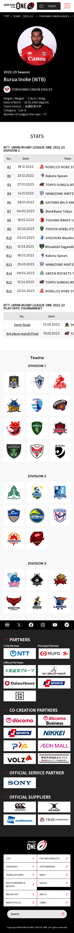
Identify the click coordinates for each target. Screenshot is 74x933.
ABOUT (43, 894)
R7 (9, 211)
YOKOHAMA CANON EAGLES (54, 16)
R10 (9, 237)
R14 (9, 273)
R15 (9, 282)
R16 (9, 291)
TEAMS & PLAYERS (14, 874)
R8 (9, 220)
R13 (9, 264)
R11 (9, 246)
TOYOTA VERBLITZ (59, 228)
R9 (9, 229)
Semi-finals (22, 324)
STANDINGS (12, 866)
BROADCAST (12, 894)
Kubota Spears (56, 175)
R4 (9, 193)
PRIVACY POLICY (13, 902)
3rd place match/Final (22, 333)
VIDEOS (43, 882)
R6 (9, 202)
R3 (9, 184)
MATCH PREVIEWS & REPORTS (15, 884)
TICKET (47, 6)
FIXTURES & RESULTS (49, 858)
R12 (9, 255)
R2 (9, 175)
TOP (6, 16)
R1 (9, 166)
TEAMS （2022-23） (24, 16)
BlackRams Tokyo (58, 211)
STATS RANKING (47, 866)
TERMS (42, 902)
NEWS (42, 874)
